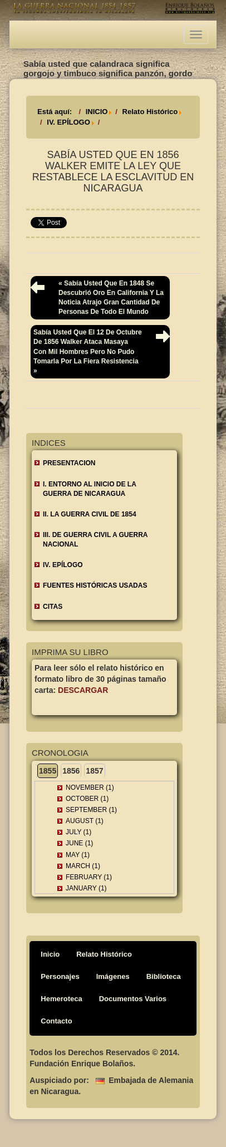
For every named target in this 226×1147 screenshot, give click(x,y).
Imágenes (113, 976)
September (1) (91, 810)
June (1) (79, 843)
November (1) (90, 787)
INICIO (97, 111)
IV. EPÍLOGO (68, 122)
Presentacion (69, 463)
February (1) (89, 877)
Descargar (83, 690)
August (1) (85, 821)
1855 (47, 770)
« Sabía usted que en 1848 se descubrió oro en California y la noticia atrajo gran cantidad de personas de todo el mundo (111, 297)
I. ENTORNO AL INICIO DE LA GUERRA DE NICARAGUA (89, 489)
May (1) (78, 855)
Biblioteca (163, 976)
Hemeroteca (61, 999)
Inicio (50, 954)
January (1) (86, 888)
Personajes (60, 976)
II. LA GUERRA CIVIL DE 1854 (89, 514)
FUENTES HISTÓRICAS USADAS (95, 585)
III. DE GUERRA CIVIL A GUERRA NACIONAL (95, 539)
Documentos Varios (132, 999)
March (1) (83, 866)
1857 (94, 770)
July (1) (78, 832)
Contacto (56, 1021)
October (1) (87, 799)
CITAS (52, 607)
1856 (71, 770)
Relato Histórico (150, 111)
